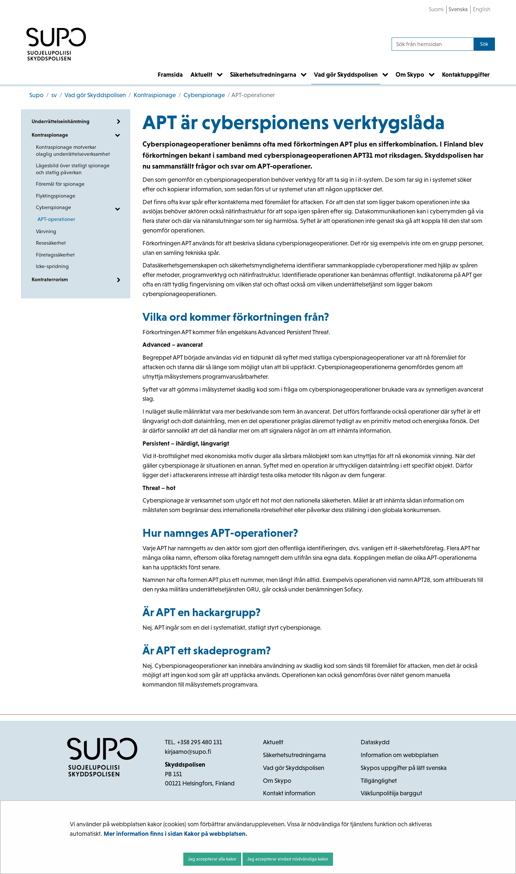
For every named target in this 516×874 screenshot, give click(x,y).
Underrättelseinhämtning (61, 121)
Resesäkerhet (51, 243)
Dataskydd (375, 742)
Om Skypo (277, 780)
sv (53, 95)
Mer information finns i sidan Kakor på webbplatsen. (175, 833)
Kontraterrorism (50, 279)
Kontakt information (289, 793)
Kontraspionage (154, 95)
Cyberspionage (203, 95)
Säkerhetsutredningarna (294, 755)
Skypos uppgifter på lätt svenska (404, 768)
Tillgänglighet (379, 780)
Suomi (436, 9)
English (481, 9)
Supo (36, 95)
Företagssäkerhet (55, 255)
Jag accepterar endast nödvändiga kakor (287, 858)
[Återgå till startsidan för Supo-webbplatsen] (56, 44)
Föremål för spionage (60, 184)
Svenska (458, 9)
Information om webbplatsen (399, 755)
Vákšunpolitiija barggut (391, 793)
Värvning (46, 231)
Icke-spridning (52, 266)
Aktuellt (273, 742)
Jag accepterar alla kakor (212, 858)
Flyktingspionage (55, 196)
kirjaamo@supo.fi (188, 751)
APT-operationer (56, 219)
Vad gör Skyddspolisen (95, 95)
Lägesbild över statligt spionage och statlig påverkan (73, 169)
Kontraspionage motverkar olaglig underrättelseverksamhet (73, 150)
